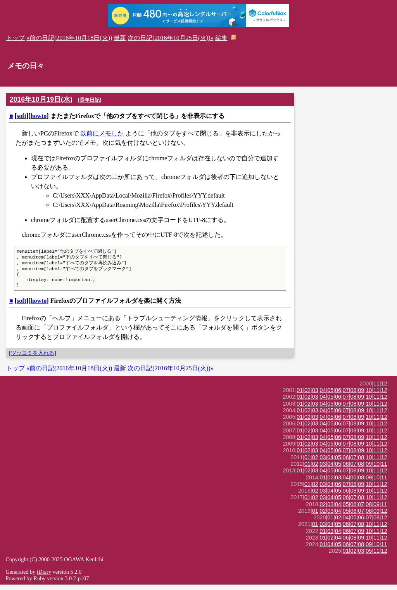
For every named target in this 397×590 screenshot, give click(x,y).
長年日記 (89, 100)
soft (21, 116)
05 (330, 395)
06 (338, 395)
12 (384, 389)
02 (307, 395)
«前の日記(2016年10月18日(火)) (69, 38)
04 (323, 395)
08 (353, 395)
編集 (221, 38)
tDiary (44, 577)
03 (315, 395)
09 (361, 395)
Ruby (39, 584)
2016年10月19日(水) (41, 99)
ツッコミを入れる (32, 358)
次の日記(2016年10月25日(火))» (170, 38)
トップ (15, 38)
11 (376, 389)
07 (346, 395)
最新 (120, 38)
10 (369, 395)
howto (39, 116)
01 (300, 395)
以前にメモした (102, 133)
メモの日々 (25, 66)
